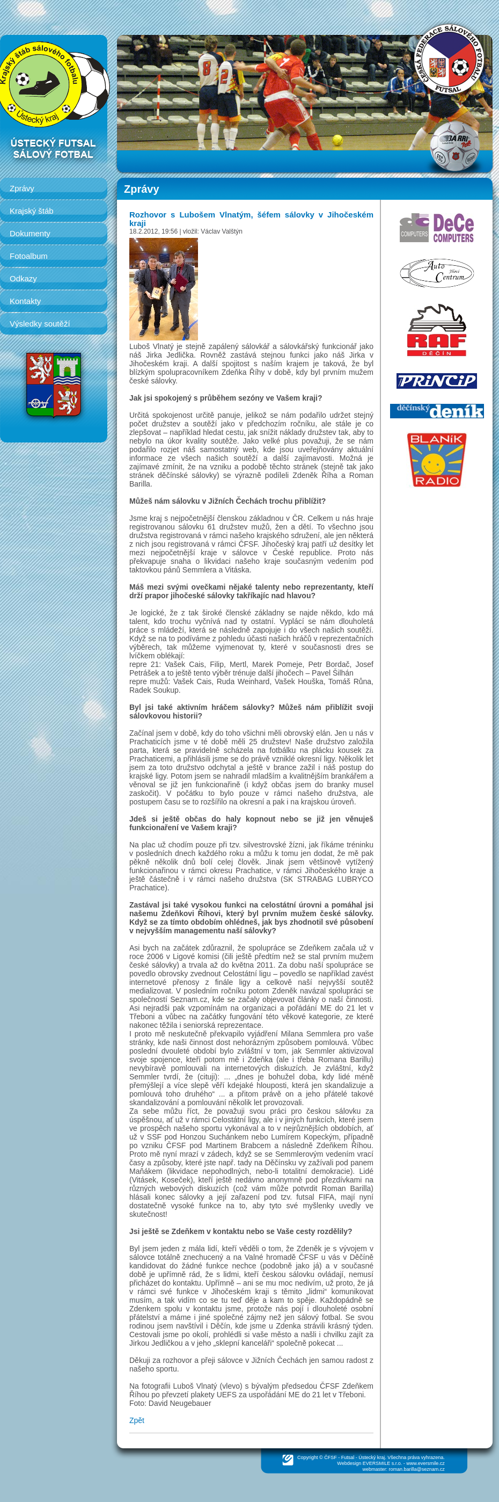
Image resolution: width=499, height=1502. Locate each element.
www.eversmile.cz (425, 1463)
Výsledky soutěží (40, 323)
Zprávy (22, 188)
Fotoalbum (29, 255)
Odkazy (23, 278)
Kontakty (25, 301)
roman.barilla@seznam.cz (417, 1469)
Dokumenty (30, 233)
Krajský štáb (32, 210)
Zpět (136, 1420)
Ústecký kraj (371, 1457)
